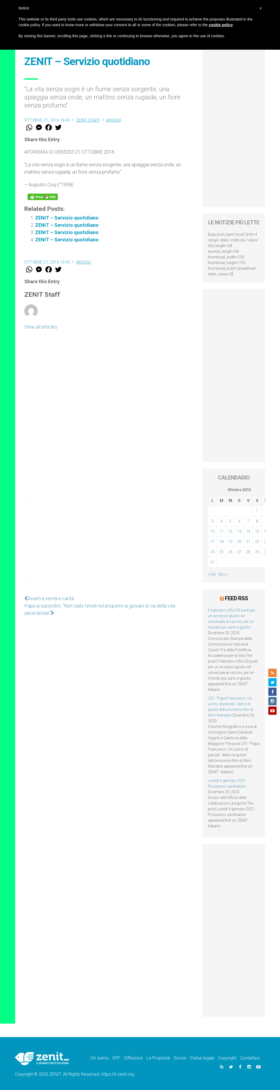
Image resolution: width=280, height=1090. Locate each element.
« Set (212, 574)
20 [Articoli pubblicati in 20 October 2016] (239, 541)
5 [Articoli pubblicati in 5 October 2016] (230, 521)
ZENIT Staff (88, 120)
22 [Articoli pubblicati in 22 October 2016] (257, 541)
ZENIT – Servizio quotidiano (67, 218)
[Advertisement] (109, 546)
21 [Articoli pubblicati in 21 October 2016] (248, 541)
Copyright (227, 1058)
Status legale (202, 1058)
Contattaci (250, 1058)
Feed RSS (236, 598)
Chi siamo (99, 1058)
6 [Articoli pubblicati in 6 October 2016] (239, 521)
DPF (116, 1058)
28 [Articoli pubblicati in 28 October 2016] (248, 552)
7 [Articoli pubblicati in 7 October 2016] (248, 521)
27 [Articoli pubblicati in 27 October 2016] (239, 552)
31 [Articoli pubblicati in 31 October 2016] (212, 562)
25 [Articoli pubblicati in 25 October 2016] (221, 552)
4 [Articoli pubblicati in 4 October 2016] (221, 521)
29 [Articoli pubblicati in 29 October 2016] (257, 552)
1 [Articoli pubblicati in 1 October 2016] (257, 511)
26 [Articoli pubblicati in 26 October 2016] (230, 552)
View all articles (40, 327)
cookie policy (221, 25)
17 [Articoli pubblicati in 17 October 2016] (212, 541)
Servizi (180, 1058)
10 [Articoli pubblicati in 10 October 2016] (212, 531)
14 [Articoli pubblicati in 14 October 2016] (248, 531)
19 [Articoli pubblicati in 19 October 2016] (230, 541)
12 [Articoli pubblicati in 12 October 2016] (230, 531)
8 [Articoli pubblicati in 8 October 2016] (257, 521)
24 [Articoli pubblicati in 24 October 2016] (212, 552)
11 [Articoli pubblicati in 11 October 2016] (221, 531)
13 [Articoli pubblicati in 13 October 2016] (239, 531)
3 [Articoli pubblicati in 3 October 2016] (212, 521)
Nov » (223, 574)
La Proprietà (158, 1058)
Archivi (113, 120)
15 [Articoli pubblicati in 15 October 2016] (257, 531)
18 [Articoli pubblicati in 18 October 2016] (221, 541)
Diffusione (133, 1058)
